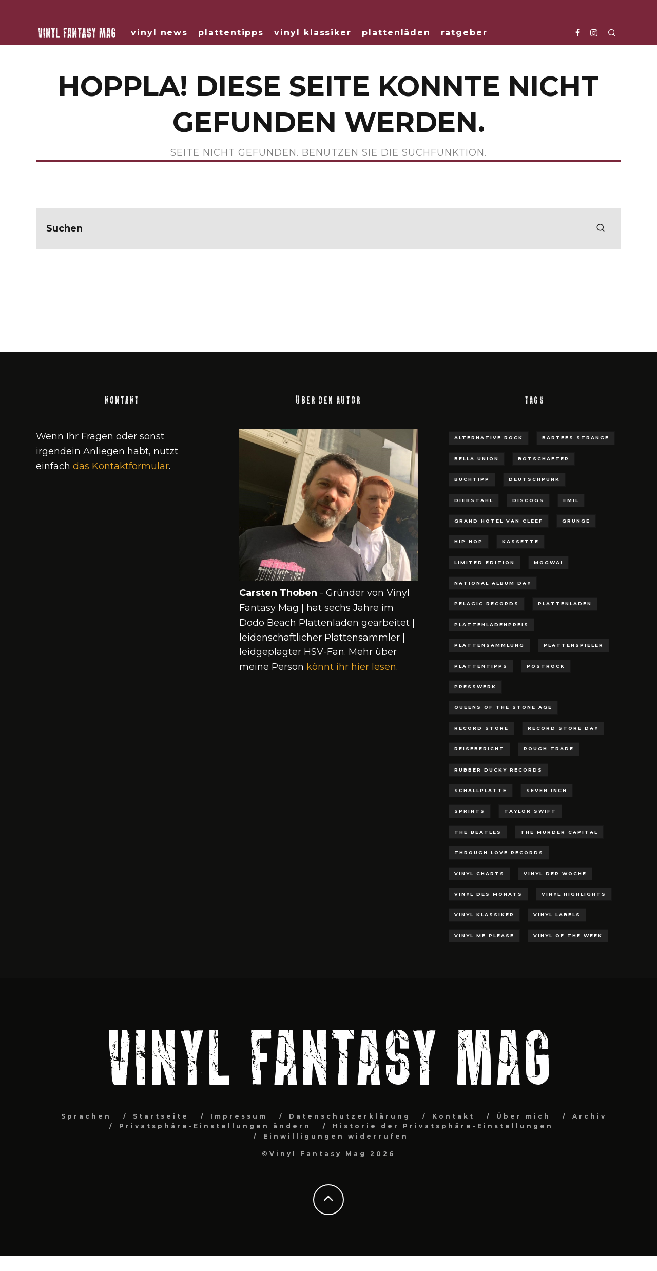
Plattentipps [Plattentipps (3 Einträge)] (481, 666)
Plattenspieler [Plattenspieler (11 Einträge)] (574, 645)
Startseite (161, 1116)
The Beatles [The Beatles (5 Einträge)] (477, 832)
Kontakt (453, 1116)
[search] (600, 228)
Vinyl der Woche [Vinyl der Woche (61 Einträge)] (555, 873)
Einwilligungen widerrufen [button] (336, 1136)
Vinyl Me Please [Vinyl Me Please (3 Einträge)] (484, 935)
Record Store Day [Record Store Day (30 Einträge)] (563, 728)
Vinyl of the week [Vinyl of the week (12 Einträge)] (568, 935)
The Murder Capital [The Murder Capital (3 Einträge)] (559, 832)
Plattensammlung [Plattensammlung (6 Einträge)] (489, 645)
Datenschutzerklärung (350, 1116)
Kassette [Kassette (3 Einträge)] (520, 541)
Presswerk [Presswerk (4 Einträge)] (475, 686)
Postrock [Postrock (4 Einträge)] (546, 666)
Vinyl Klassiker (313, 32)
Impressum (238, 1116)
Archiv (589, 1116)
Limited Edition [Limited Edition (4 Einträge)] (484, 562)
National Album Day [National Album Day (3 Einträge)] (492, 583)
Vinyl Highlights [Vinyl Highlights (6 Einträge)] (574, 894)
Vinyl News (159, 32)
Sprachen (86, 1116)
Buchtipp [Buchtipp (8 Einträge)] (472, 479)
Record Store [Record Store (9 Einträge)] (481, 728)
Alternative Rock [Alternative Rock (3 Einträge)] (488, 437)
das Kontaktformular (121, 466)
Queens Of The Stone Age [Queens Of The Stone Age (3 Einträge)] (503, 707)
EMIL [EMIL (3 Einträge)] (571, 500)
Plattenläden (396, 32)
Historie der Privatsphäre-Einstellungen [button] (443, 1126)
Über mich (523, 1116)
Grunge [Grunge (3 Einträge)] (576, 521)
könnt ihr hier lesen (351, 666)
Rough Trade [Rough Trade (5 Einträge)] (549, 749)
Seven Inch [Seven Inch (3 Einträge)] (546, 790)
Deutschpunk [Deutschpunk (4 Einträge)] (534, 479)
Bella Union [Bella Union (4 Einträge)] (476, 458)
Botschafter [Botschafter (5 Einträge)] (543, 458)
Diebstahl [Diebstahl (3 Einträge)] (473, 500)
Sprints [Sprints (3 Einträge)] (469, 811)
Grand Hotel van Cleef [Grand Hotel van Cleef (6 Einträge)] (498, 521)
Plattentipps (231, 32)
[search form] (328, 228)
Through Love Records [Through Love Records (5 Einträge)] (499, 852)
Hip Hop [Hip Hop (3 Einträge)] (468, 541)
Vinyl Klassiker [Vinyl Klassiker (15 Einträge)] (484, 914)
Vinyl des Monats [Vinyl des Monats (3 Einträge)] (488, 894)
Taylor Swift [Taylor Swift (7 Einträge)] (530, 811)
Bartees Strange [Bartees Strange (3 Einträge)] (575, 437)
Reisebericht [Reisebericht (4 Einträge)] (479, 749)
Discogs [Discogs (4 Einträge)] (528, 500)
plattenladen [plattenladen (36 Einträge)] (565, 603)
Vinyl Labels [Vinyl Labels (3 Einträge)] (557, 914)
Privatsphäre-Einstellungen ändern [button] (215, 1126)
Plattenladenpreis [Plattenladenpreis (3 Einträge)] (491, 624)
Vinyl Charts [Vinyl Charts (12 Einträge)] (479, 873)
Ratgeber (464, 32)
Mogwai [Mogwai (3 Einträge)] (548, 562)
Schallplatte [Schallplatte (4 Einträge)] (480, 790)
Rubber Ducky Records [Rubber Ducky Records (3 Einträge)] (498, 770)
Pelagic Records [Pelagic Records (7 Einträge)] (486, 603)
